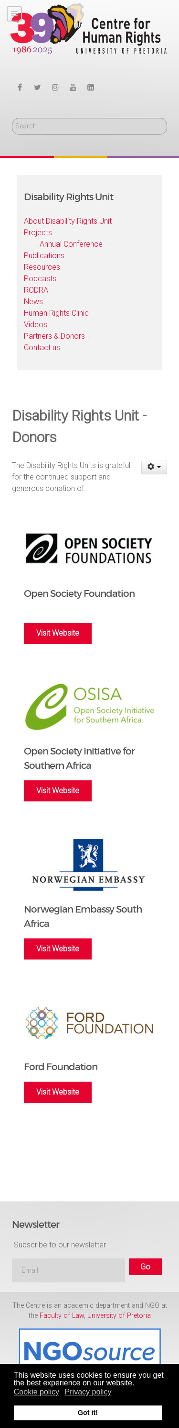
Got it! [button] (88, 1413)
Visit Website (57, 633)
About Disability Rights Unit (68, 221)
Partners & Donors (54, 336)
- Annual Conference (69, 244)
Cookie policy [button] (36, 1392)
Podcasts (40, 278)
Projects (38, 232)
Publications (44, 255)
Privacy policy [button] (88, 1392)
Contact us (42, 347)
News (33, 301)
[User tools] (154, 467)
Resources (42, 267)
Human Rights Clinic (56, 313)
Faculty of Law (62, 1316)
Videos (35, 324)
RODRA (36, 290)
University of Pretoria (119, 1316)
